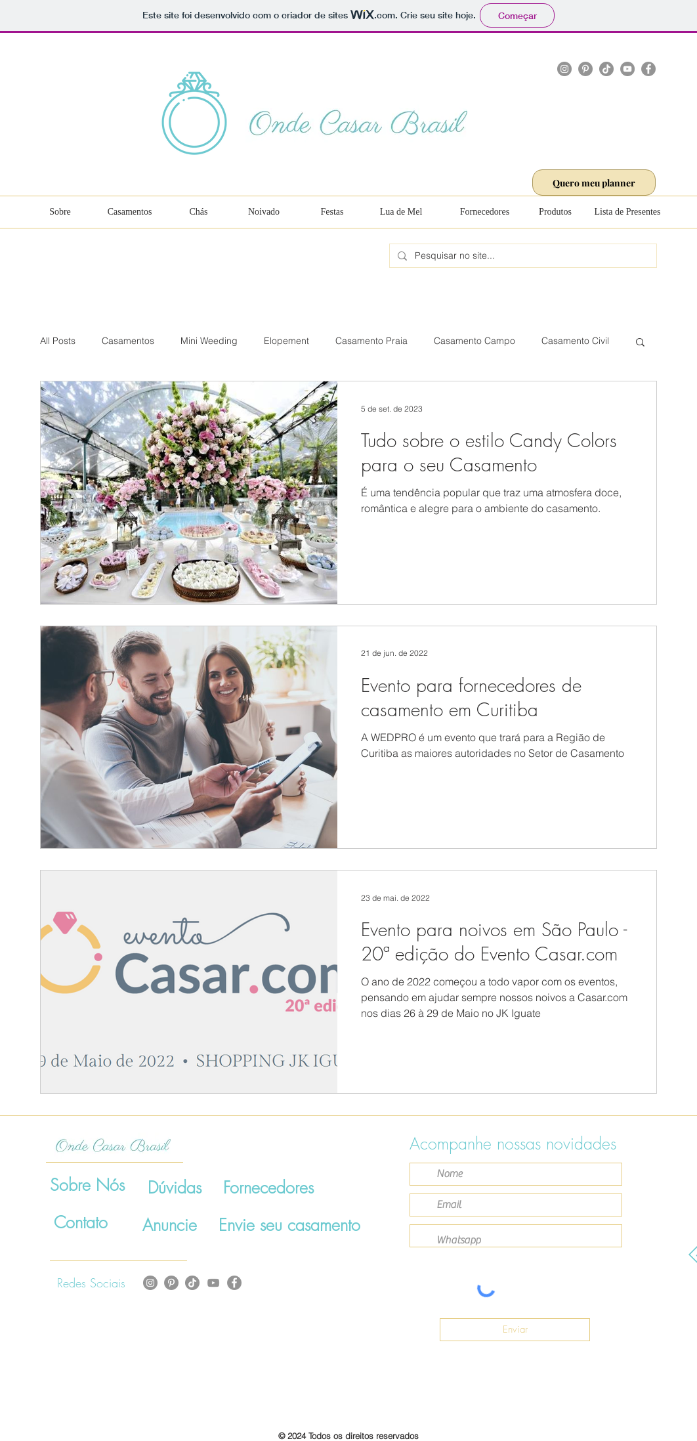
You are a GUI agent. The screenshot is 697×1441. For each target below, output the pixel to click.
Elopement (286, 341)
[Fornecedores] (484, 212)
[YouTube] (627, 69)
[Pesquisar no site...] (522, 256)
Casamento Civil (575, 341)
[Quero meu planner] (594, 182)
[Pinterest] (585, 69)
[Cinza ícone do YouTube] (213, 1283)
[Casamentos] (129, 212)
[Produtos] (555, 212)
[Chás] (198, 212)
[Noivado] (263, 212)
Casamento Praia (371, 341)
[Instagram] (564, 69)
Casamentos (128, 341)
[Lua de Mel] (401, 212)
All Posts (57, 341)
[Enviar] (515, 1329)
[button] (640, 343)
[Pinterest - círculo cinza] (171, 1283)
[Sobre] (60, 212)
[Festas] (332, 212)
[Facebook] (648, 69)
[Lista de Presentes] (627, 212)
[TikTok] (606, 69)
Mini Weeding (209, 341)
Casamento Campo (474, 341)
